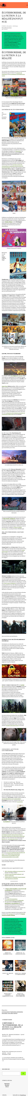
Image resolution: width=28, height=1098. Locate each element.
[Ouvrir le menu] (27, 5)
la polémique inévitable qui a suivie (13, 75)
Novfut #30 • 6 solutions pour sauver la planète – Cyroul (12, 1052)
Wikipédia (18, 151)
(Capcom (16, 376)
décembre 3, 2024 (6, 1036)
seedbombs (7, 47)
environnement (6, 1012)
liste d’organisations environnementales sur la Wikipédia (14, 899)
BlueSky (7, 1085)
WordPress (23, 1095)
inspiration (20, 801)
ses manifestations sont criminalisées (11, 799)
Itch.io (7, 1086)
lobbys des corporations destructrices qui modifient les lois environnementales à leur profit (11, 855)
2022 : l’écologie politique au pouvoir (14, 871)
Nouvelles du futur (7, 27)
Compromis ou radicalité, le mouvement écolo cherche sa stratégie (15, 877)
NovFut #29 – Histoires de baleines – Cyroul (13, 1034)
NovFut (18, 35)
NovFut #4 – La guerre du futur (10, 839)
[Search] (23, 1073)
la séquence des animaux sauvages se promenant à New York (13, 413)
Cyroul (2, 5)
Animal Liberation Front (12, 725)
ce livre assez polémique (9, 583)
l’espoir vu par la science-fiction (13, 914)
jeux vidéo (10, 1013)
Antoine (11, 914)
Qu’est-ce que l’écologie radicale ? (13, 874)
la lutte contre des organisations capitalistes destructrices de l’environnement (12, 166)
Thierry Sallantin (9, 875)
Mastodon (7, 1083)
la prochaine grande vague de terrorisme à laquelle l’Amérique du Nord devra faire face (13, 834)
